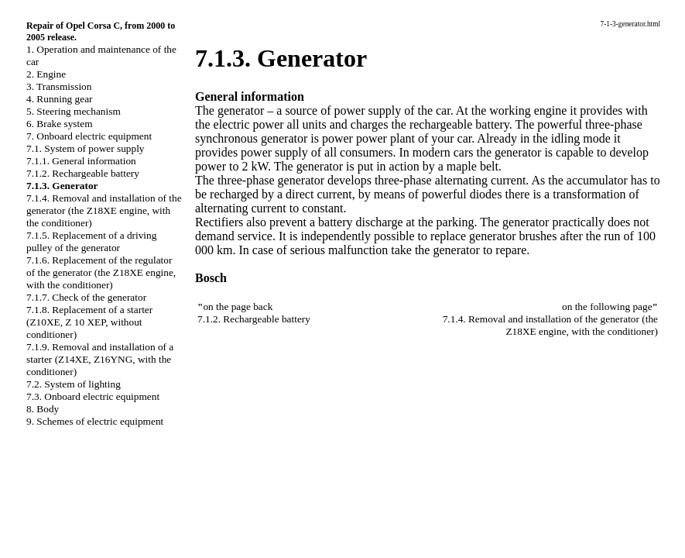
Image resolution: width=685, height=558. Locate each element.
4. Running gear (59, 99)
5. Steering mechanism (73, 111)
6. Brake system (59, 123)
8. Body (42, 409)
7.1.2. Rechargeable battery (82, 173)
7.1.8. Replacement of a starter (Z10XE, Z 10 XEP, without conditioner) (89, 322)
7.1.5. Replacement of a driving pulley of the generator (91, 241)
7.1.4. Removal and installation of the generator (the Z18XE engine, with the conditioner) (104, 210)
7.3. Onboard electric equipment (92, 396)
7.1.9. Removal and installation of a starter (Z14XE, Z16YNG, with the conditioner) (99, 359)
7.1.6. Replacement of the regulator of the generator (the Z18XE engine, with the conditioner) (101, 272)
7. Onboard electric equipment (89, 136)
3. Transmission (58, 86)
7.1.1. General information (81, 161)
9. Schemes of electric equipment (94, 421)
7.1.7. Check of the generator (86, 297)
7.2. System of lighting (73, 384)
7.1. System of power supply (85, 148)
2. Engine (46, 74)
